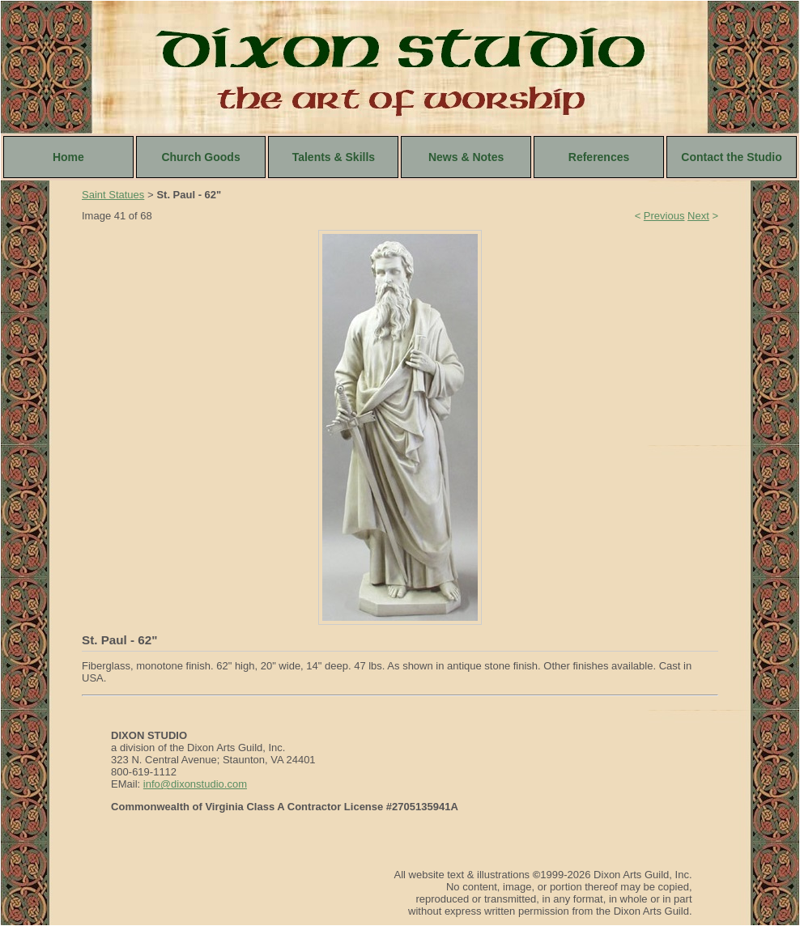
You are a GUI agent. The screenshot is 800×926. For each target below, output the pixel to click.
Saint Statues (113, 195)
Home (68, 157)
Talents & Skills (333, 157)
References (599, 157)
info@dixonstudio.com (195, 784)
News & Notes (466, 157)
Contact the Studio (731, 157)
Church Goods (200, 157)
